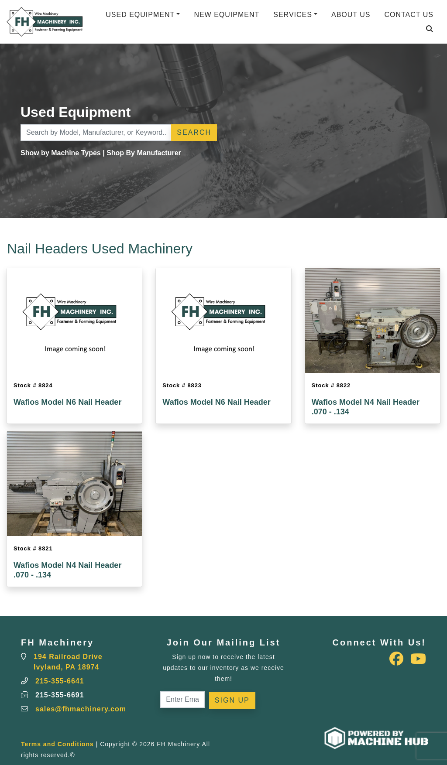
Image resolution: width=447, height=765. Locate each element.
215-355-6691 (59, 695)
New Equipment (226, 14)
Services (292, 14)
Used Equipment (140, 14)
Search (194, 132)
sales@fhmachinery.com (80, 709)
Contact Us (408, 14)
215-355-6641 (59, 681)
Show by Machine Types (61, 153)
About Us (351, 14)
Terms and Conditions (57, 744)
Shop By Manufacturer (144, 153)
